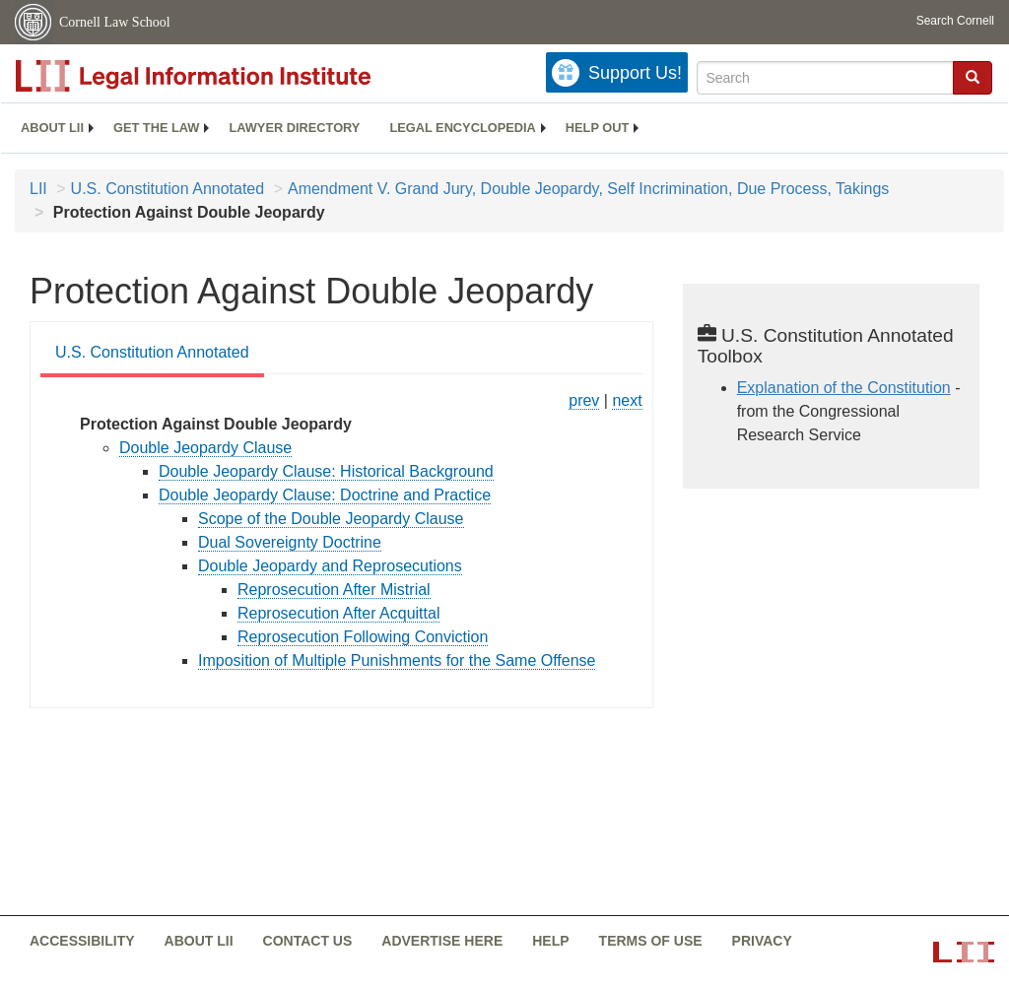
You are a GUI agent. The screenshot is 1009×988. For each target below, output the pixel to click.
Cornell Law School (114, 22)
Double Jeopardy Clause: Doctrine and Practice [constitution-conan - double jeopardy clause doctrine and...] (325, 495)
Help (550, 941)
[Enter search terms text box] (825, 78)
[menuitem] (52, 128)
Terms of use (651, 941)
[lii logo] (236, 75)
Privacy (762, 941)
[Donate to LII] (617, 72)
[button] (972, 77)
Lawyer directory (294, 127)
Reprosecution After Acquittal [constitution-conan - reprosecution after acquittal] (338, 613)
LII (38, 188)
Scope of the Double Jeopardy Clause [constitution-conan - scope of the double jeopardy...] (331, 518)
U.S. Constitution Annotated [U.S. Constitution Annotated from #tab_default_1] (152, 352)
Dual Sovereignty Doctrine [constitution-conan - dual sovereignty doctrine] (289, 542)
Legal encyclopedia (462, 127)
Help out (597, 127)
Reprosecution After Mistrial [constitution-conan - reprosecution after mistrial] (334, 589)
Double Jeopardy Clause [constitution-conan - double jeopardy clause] (205, 447)
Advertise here (442, 941)
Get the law (156, 127)
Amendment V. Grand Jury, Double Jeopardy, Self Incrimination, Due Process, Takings (588, 188)
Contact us (308, 941)
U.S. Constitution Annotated (168, 188)
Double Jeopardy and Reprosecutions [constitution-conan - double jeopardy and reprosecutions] (330, 566)
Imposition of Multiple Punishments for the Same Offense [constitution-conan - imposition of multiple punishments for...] (396, 660)
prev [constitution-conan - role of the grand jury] (584, 400)
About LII (52, 127)
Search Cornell (955, 21)
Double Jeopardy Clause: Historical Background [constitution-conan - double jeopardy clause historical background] (326, 471)
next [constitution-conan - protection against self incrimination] (626, 400)
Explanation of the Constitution (844, 387)
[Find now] (972, 78)
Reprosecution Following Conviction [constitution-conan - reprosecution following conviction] (362, 636)
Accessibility (82, 941)
